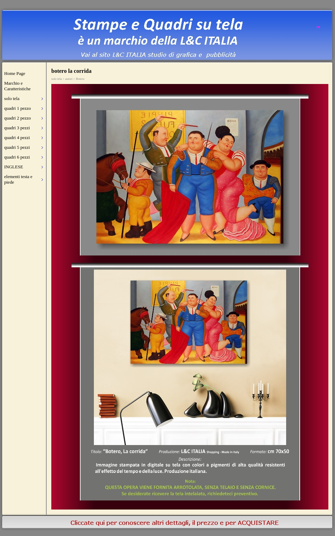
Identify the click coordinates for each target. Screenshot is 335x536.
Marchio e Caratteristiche (17, 86)
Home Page (14, 73)
